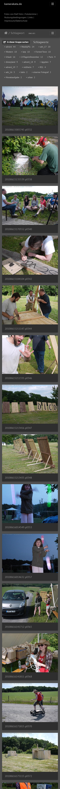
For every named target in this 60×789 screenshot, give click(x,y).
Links (30, 17)
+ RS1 (42, 67)
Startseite (6, 33)
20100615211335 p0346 (18, 378)
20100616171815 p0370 (18, 726)
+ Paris (51, 57)
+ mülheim (28, 67)
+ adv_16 (9, 72)
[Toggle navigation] (53, 4)
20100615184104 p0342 (18, 278)
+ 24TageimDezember (31, 57)
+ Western (10, 51)
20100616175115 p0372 (18, 776)
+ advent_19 (11, 67)
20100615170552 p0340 (18, 229)
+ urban (30, 77)
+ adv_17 (44, 46)
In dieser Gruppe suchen (15, 42)
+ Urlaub (9, 57)
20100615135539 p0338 (18, 179)
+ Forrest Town (42, 51)
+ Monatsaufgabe (13, 77)
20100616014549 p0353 (18, 527)
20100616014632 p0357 (18, 577)
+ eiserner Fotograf (41, 72)
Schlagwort (17, 33)
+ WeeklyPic (27, 46)
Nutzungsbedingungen (15, 17)
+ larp (25, 51)
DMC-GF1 (32, 33)
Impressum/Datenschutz (15, 20)
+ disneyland (11, 62)
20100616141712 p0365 (18, 626)
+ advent (10, 46)
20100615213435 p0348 (18, 477)
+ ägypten (45, 62)
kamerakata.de (13, 4)
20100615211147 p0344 (18, 328)
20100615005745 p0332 (18, 129)
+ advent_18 (29, 62)
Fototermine (30, 14)
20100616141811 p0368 (18, 676)
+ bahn (23, 72)
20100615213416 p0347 (18, 427)
